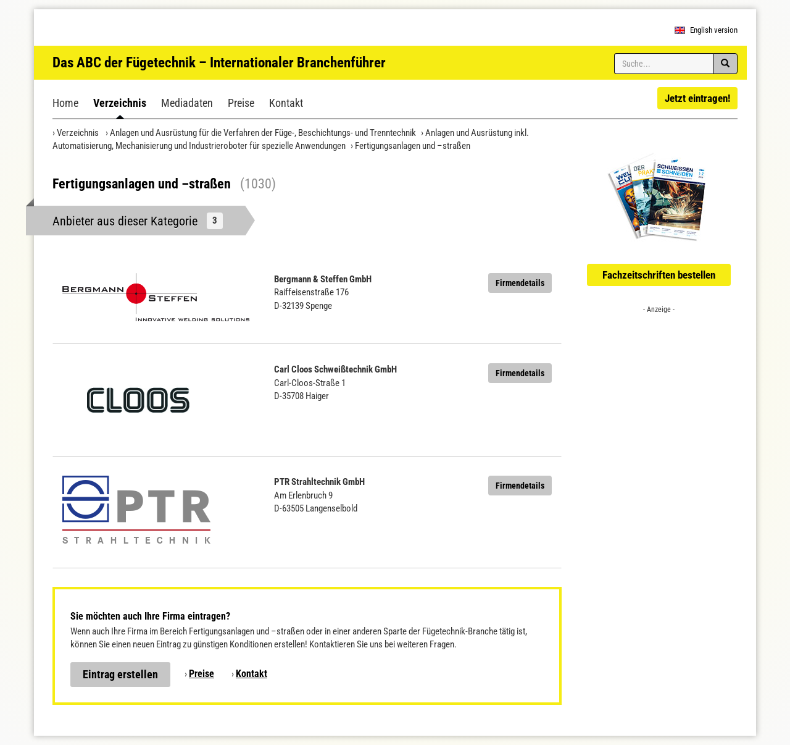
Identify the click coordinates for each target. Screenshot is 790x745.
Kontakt (286, 102)
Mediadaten (187, 102)
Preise (241, 102)
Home (65, 102)
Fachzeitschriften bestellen (658, 275)
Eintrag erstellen (120, 674)
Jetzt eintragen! (697, 98)
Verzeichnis (119, 102)
